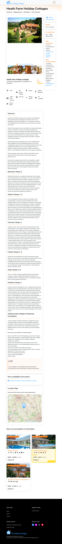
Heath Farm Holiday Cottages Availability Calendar (22, 381)
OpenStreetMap (34, 421)
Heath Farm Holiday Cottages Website (49, 54)
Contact (8, 516)
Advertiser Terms (10, 527)
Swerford (9, 12)
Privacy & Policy (35, 510)
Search (8, 513)
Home (8, 511)
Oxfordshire (27, 12)
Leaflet (27, 421)
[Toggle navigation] (54, 2)
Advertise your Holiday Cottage (14, 525)
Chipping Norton (17, 12)
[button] (17, 64)
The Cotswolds (35, 12)
